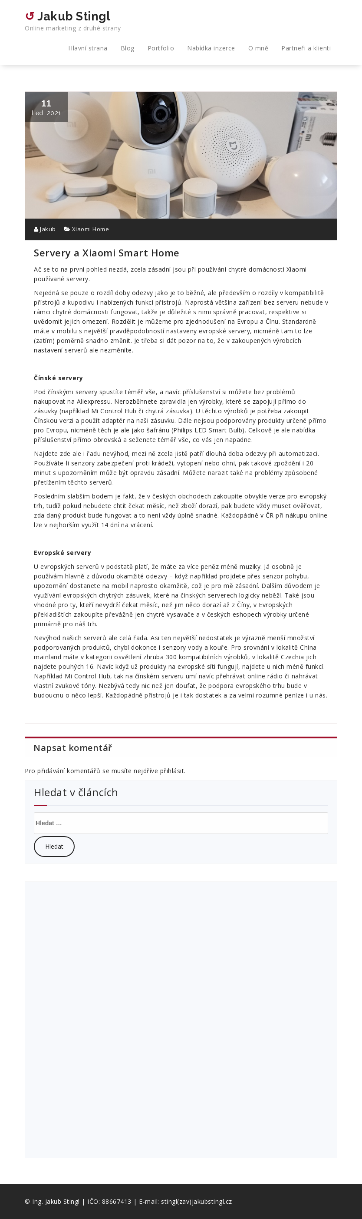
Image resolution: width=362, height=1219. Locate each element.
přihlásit (172, 771)
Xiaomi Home (90, 229)
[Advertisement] (100, 1018)
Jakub (45, 229)
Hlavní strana (88, 48)
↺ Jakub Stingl (73, 21)
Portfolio (161, 48)
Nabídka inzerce (211, 48)
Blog (128, 48)
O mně (258, 48)
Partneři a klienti (306, 48)
